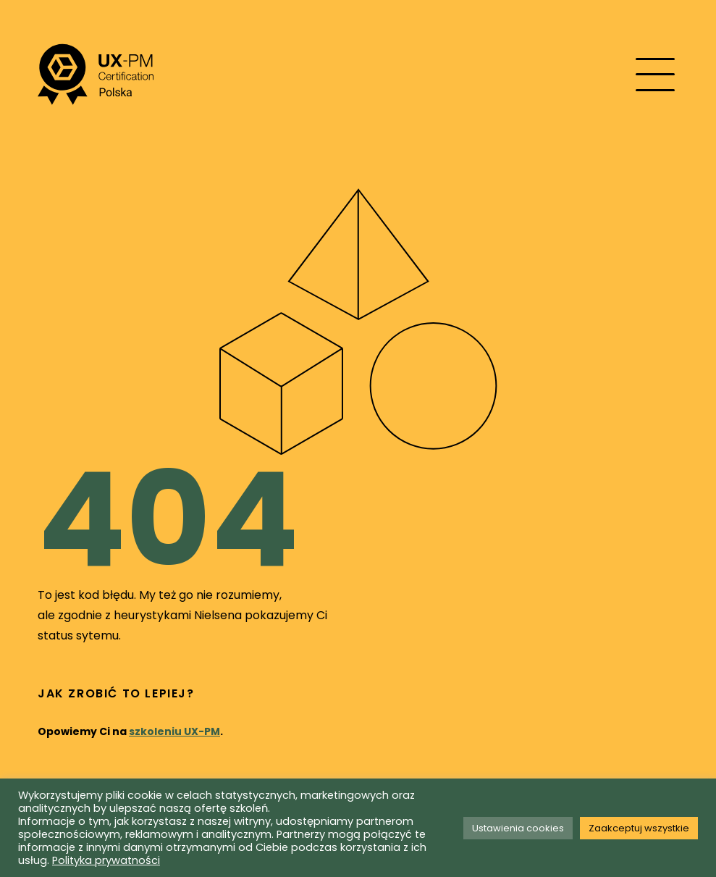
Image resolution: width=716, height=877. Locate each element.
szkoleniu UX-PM (174, 731)
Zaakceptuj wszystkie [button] (639, 828)
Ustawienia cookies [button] (518, 828)
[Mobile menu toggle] (655, 74)
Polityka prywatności (106, 860)
